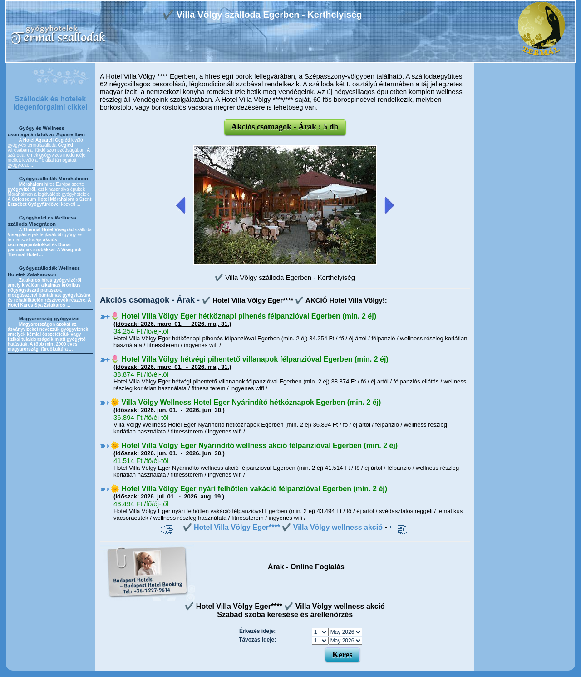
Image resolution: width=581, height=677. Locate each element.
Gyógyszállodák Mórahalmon (53, 178)
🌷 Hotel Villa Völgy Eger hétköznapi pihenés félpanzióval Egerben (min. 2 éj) (243, 316)
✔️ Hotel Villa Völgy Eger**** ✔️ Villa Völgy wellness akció (283, 527)
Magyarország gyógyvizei (49, 318)
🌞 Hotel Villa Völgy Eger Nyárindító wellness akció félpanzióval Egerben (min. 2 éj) (254, 445)
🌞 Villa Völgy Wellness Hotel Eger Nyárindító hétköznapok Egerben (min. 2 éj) (245, 402)
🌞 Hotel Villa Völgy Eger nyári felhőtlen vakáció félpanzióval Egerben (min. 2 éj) (248, 489)
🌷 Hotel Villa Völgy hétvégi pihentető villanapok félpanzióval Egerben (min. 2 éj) (249, 359)
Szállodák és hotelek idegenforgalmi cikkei (50, 103)
